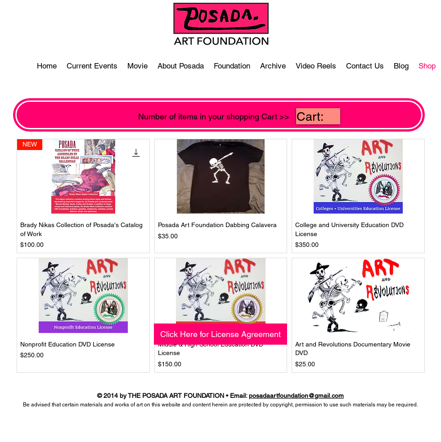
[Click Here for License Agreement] (220, 334)
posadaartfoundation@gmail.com (296, 395)
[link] (318, 116)
